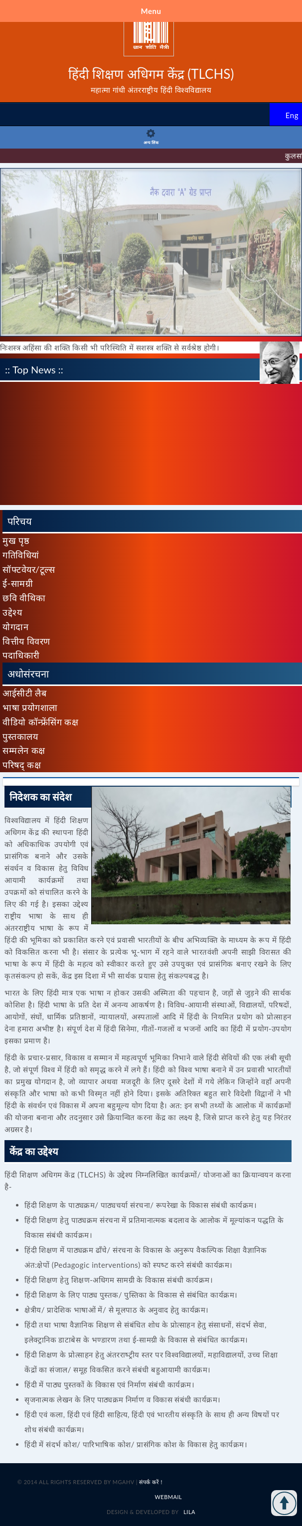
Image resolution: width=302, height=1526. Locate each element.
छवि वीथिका (24, 597)
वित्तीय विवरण (26, 641)
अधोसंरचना (28, 673)
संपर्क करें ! (150, 1482)
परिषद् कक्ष (21, 764)
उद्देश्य (12, 612)
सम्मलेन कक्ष (23, 750)
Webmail (168, 1497)
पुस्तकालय (20, 736)
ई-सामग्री (17, 583)
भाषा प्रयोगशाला (30, 707)
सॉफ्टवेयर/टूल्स (28, 569)
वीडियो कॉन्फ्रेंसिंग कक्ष (40, 721)
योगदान (15, 626)
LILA (188, 1512)
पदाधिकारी (21, 655)
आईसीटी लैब (24, 692)
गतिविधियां (20, 554)
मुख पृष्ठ (15, 540)
